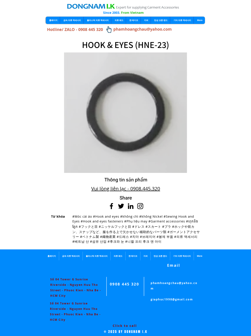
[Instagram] (140, 206)
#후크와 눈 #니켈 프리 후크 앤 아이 (135, 241)
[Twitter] (121, 206)
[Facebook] (111, 206)
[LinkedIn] (131, 206)
